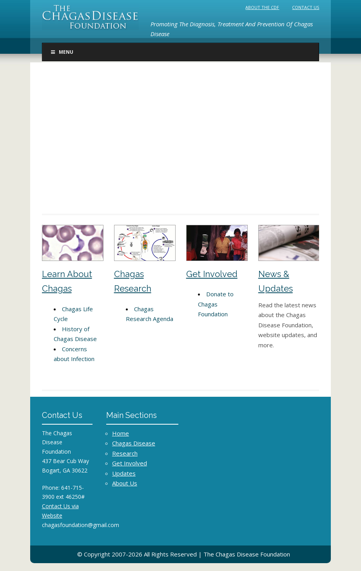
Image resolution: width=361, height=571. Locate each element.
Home (120, 433)
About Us (124, 483)
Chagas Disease (133, 443)
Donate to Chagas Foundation (216, 304)
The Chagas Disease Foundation (246, 554)
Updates (124, 473)
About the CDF (262, 7)
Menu (62, 52)
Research (125, 453)
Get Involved (212, 274)
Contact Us (305, 7)
